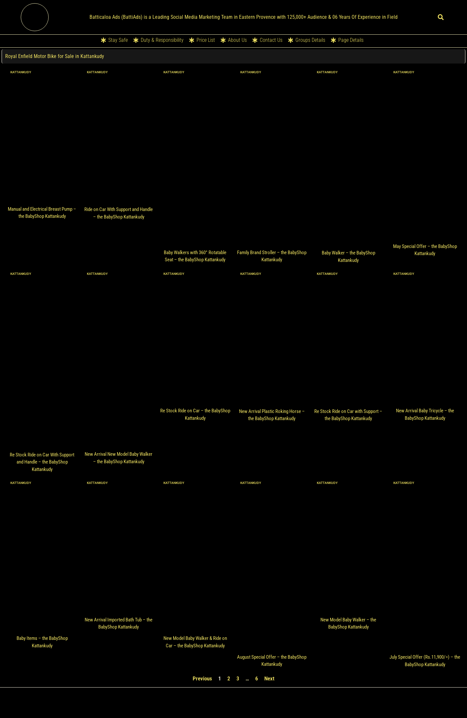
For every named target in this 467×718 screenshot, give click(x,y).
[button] (440, 17)
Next (269, 678)
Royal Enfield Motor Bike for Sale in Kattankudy (55, 56)
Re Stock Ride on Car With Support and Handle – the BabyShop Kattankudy (42, 462)
